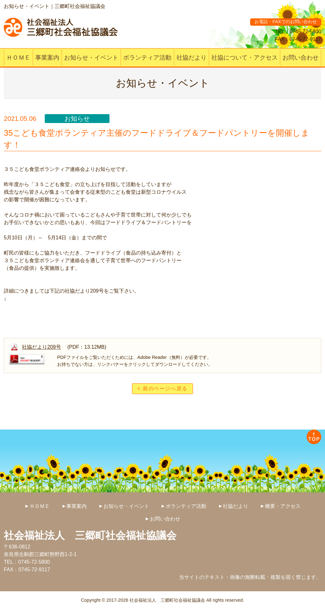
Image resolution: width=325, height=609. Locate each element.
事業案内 (47, 57)
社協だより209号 (41, 347)
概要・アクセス (283, 506)
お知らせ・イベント (91, 57)
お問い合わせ (300, 57)
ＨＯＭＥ (18, 57)
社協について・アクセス (244, 57)
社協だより (191, 57)
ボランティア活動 (147, 57)
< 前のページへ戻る (162, 388)
